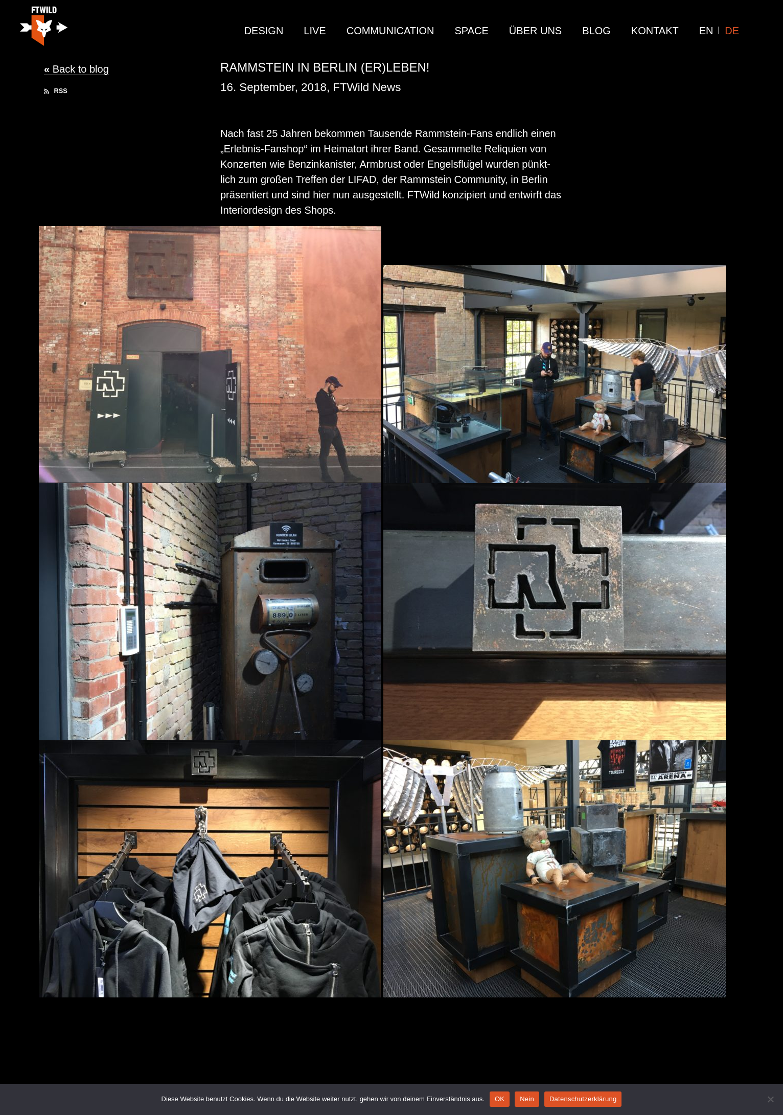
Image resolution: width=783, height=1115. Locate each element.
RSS (55, 91)
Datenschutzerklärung (582, 1099)
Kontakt (655, 30)
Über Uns (535, 30)
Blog (596, 30)
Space (472, 30)
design (264, 30)
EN (706, 30)
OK (499, 1099)
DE (732, 30)
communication (390, 30)
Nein (527, 1099)
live (315, 30)
